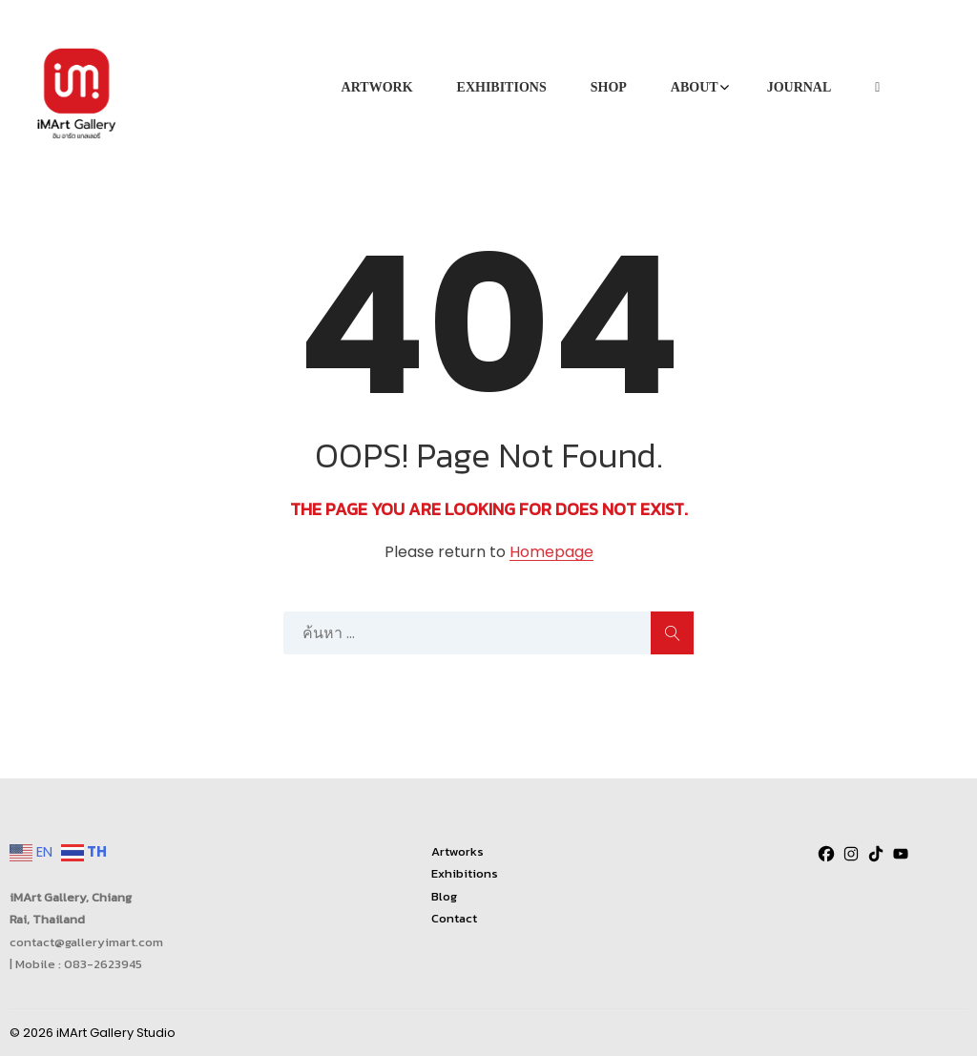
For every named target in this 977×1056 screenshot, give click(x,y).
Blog (444, 896)
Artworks (457, 851)
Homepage (551, 553)
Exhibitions (464, 873)
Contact (454, 918)
